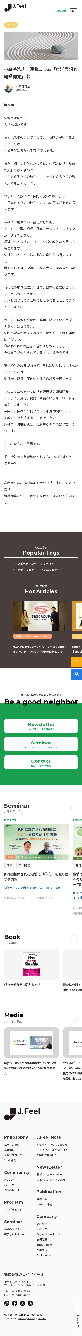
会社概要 (42, 1224)
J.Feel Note (49, 1137)
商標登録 (42, 1239)
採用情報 (42, 1250)
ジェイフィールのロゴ (49, 1234)
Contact (41, 762)
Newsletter (41, 726)
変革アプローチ (13, 1155)
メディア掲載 (44, 1204)
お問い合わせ (61, 11)
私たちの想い (12, 1144)
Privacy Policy (26, 1318)
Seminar (41, 744)
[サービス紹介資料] (76, 662)
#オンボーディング (24, 563)
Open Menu (73, 7)
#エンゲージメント (24, 570)
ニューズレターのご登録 (51, 1179)
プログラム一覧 (13, 1209)
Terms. (42, 1318)
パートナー (10, 1185)
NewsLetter (49, 1167)
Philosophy (16, 1137)
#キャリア (47, 563)
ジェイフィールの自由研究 (52, 1150)
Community (17, 1172)
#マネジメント (50, 570)
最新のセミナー (13, 1229)
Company (47, 1216)
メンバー (9, 1179)
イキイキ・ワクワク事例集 (52, 1144)
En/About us (44, 1255)
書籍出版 (42, 1199)
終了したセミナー (14, 1234)
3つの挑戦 (10, 1160)
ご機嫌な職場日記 (47, 1155)
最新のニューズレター (49, 1174)
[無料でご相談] (76, 674)
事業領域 (9, 1150)
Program (13, 1202)
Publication (49, 1192)
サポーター (43, 1229)
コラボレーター (13, 1190)
